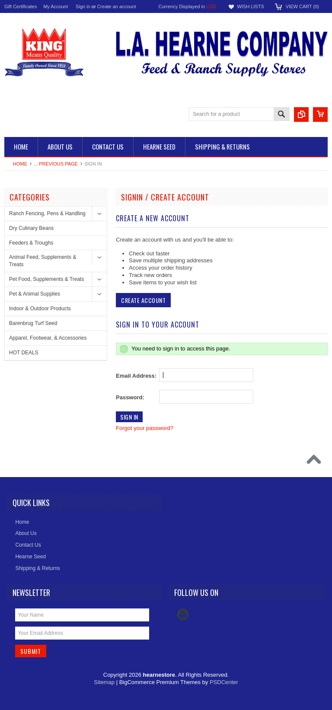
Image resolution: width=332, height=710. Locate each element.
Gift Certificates (20, 6)
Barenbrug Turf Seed (33, 323)
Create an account (116, 6)
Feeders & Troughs (31, 243)
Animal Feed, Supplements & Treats (42, 260)
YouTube (183, 614)
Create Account (143, 300)
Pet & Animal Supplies (34, 294)
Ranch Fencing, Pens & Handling (47, 213)
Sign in (83, 6)
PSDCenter (224, 682)
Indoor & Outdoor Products (40, 309)
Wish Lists (250, 6)
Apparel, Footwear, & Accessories (47, 338)
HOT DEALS (23, 353)
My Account (55, 6)
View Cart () (302, 6)
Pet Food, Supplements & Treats (46, 279)
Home (20, 163)
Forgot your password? (144, 428)
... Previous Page (56, 163)
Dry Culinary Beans (31, 228)
